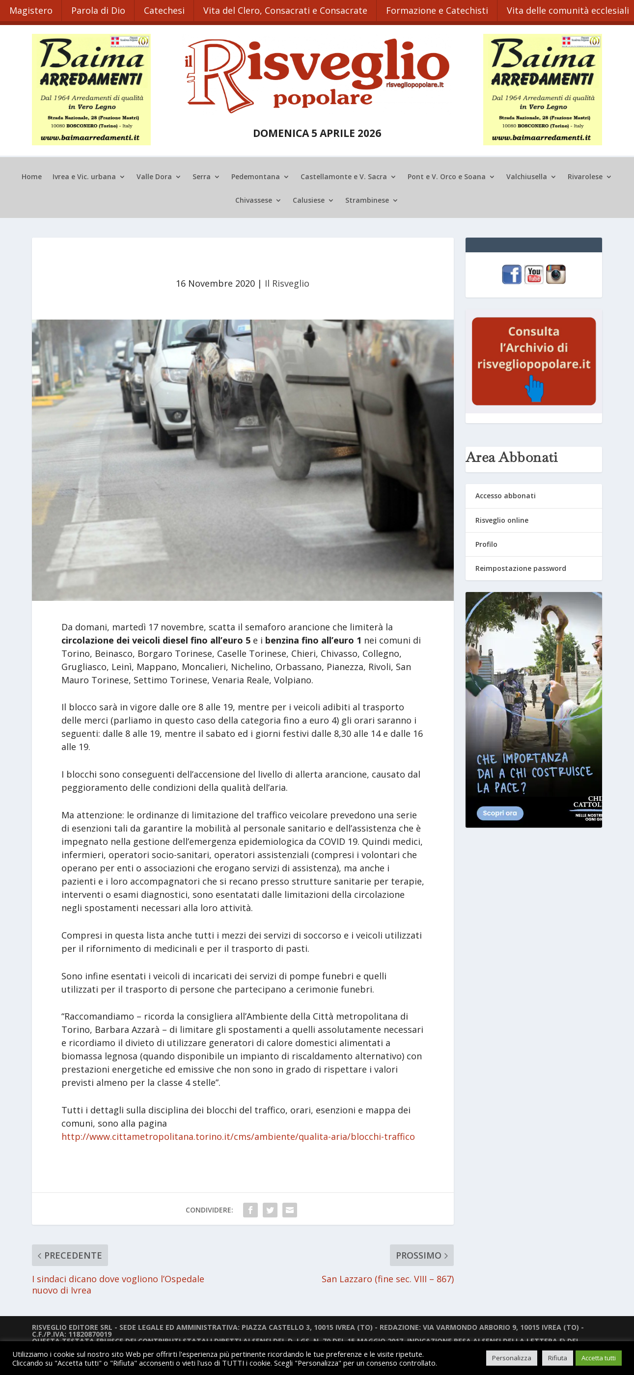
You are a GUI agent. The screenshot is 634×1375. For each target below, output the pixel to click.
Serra (202, 174)
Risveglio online (501, 517)
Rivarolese (585, 174)
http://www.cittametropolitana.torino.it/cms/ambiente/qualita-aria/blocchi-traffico (238, 1133)
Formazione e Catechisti (443, 9)
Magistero (31, 9)
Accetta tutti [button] (598, 1357)
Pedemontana (255, 174)
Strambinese (367, 198)
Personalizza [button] (511, 1357)
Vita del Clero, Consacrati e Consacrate (290, 9)
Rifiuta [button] (557, 1357)
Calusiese (309, 198)
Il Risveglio (287, 280)
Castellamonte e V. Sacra (344, 174)
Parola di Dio (100, 9)
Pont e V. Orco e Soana (447, 174)
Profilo (486, 541)
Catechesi (167, 9)
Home (32, 174)
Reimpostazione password (520, 565)
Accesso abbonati (505, 493)
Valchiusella (526, 174)
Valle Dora (154, 174)
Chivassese (253, 198)
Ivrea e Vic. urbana (84, 174)
